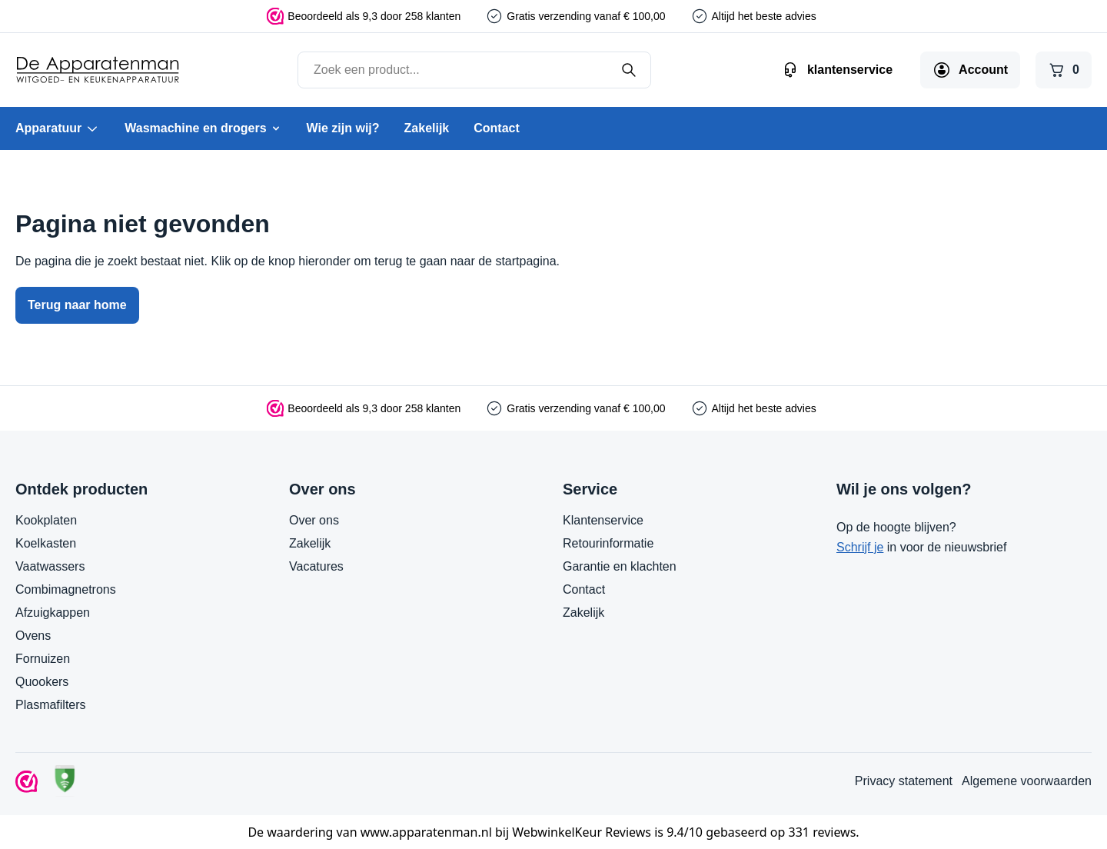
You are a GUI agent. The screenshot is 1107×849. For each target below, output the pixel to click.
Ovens (33, 635)
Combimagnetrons (65, 589)
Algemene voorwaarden (1027, 780)
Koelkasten (45, 543)
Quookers (41, 681)
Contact (497, 128)
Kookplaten (46, 520)
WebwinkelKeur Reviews (581, 832)
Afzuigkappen (52, 612)
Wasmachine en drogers (203, 128)
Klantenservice (603, 520)
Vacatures (316, 566)
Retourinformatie (608, 543)
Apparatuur (57, 128)
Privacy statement (903, 780)
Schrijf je (859, 547)
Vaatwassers (50, 566)
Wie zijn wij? (343, 128)
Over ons (314, 520)
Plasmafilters (50, 704)
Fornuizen (42, 658)
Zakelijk (427, 128)
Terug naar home (77, 304)
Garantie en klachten (619, 566)
